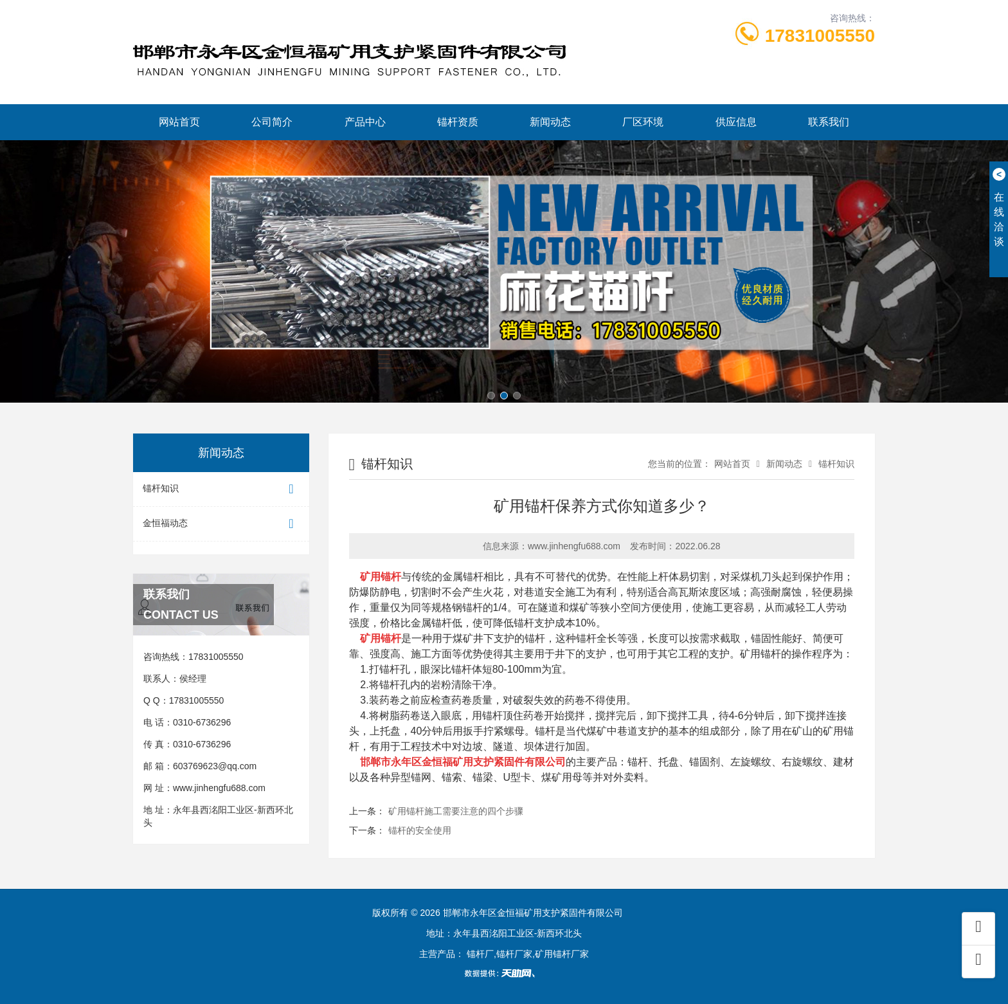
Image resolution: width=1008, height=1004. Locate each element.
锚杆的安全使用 (419, 830)
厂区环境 (642, 121)
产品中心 (365, 121)
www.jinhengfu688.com (219, 788)
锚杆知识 (221, 489)
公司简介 (271, 121)
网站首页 (179, 121)
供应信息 (736, 121)
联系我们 (828, 121)
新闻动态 (550, 121)
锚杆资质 (457, 121)
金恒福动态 (221, 523)
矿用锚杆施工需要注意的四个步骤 (455, 811)
